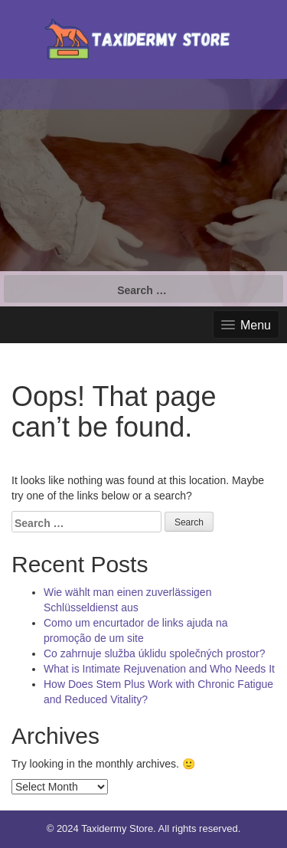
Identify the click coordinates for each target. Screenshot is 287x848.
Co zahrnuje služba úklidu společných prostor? (155, 653)
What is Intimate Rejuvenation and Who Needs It (159, 669)
